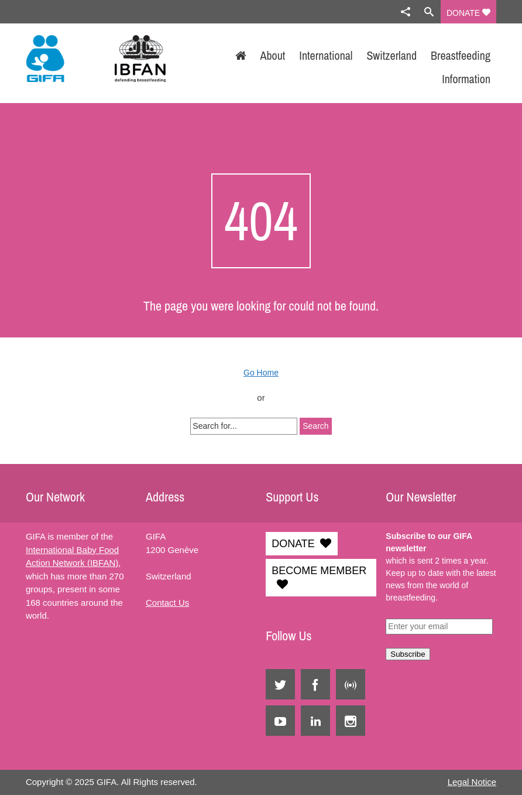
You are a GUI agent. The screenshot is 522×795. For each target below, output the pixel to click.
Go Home (261, 372)
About (273, 55)
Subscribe (407, 654)
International (325, 55)
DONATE (468, 13)
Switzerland (391, 55)
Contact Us (167, 603)
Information (466, 79)
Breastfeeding (460, 55)
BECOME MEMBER (319, 570)
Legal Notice (472, 782)
